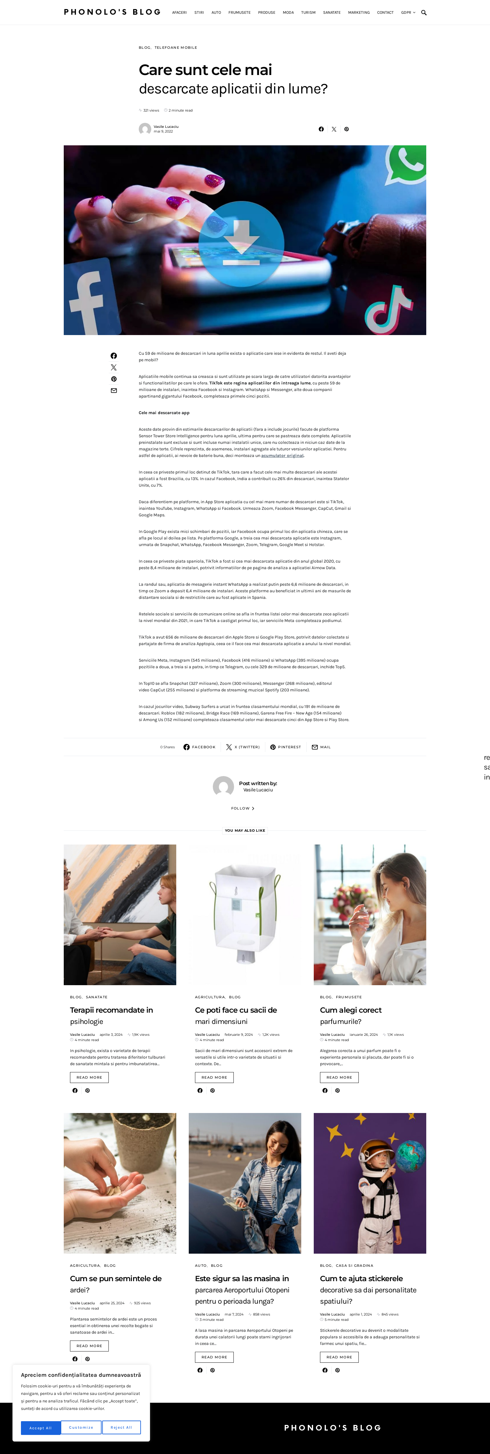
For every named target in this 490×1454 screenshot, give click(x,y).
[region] (81, 1404)
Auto (201, 1265)
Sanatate (97, 997)
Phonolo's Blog (113, 12)
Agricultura (210, 997)
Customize (41, 1428)
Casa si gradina (355, 1265)
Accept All (122, 1428)
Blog (145, 47)
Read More (89, 1077)
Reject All (82, 1428)
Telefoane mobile (176, 47)
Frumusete (349, 997)
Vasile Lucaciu (166, 126)
